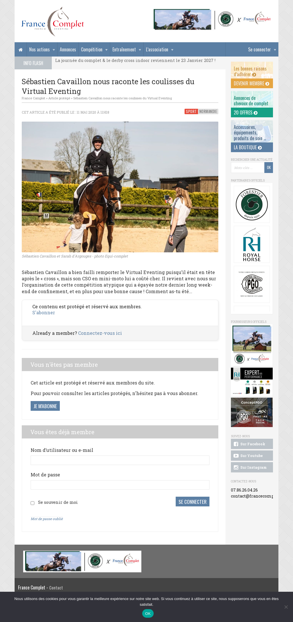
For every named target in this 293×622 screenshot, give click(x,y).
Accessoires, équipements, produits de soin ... (250, 132)
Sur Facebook (249, 444)
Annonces (68, 49)
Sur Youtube (248, 455)
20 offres (246, 112)
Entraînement (124, 49)
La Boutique (248, 147)
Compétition (91, 49)
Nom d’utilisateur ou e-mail (62, 450)
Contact (56, 586)
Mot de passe (45, 475)
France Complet (33, 98)
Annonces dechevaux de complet (251, 100)
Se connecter (259, 49)
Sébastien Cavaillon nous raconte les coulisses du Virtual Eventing (122, 98)
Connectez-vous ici (100, 333)
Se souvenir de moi (58, 501)
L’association (157, 49)
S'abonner (43, 312)
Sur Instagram (250, 467)
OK (148, 613)
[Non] (286, 607)
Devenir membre (251, 83)
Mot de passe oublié (47, 517)
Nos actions (39, 49)
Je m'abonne (45, 406)
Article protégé (59, 98)
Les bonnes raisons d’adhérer (250, 71)
